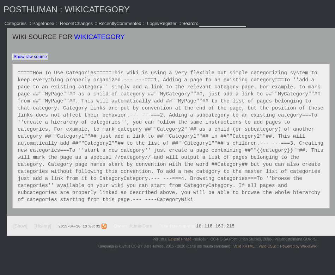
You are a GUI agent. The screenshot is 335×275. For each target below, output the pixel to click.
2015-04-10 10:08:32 (79, 226)
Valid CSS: (267, 246)
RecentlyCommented (119, 23)
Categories (16, 23)
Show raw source (30, 56)
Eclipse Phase (179, 239)
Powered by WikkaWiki (298, 246)
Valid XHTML (244, 246)
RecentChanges (76, 23)
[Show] (20, 226)
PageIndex (43, 23)
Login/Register (162, 23)
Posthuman (30, 9)
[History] (43, 226)
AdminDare (140, 226)
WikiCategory (97, 9)
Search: (190, 23)
